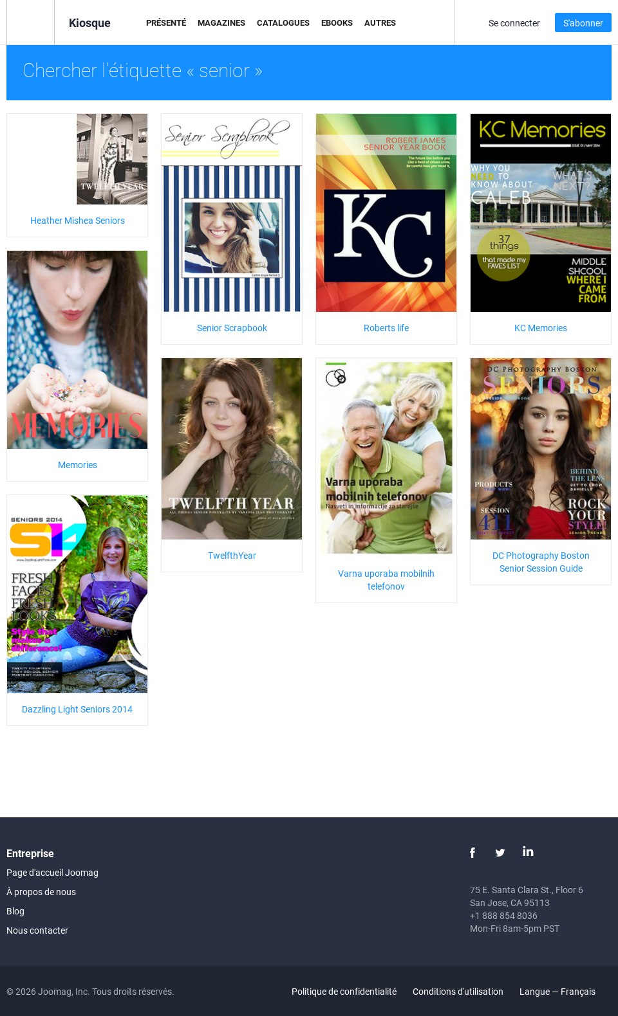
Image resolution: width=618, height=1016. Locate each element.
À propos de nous (41, 891)
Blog (15, 911)
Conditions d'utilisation (458, 991)
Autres (380, 22)
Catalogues (283, 22)
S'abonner (583, 23)
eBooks (337, 22)
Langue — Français (565, 991)
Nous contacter (37, 930)
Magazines (221, 22)
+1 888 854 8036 (504, 915)
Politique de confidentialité (344, 991)
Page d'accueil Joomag (52, 872)
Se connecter (514, 23)
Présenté (166, 22)
